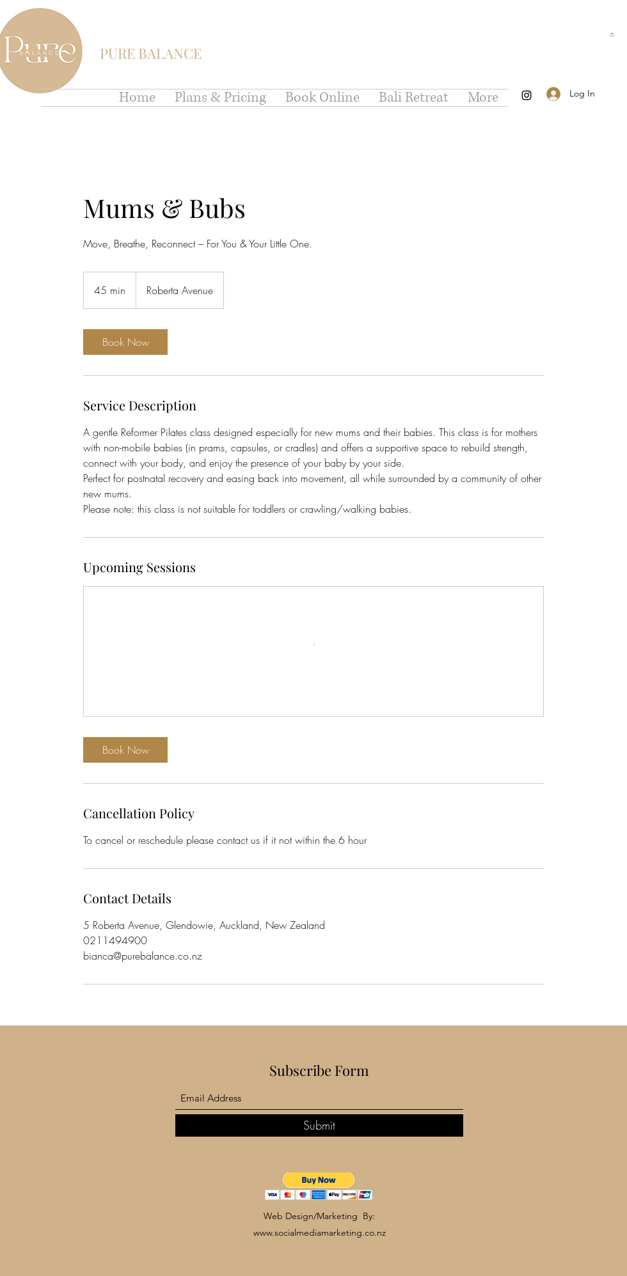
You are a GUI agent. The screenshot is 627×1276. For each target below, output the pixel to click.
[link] (125, 342)
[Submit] (319, 1125)
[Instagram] (526, 95)
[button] (612, 34)
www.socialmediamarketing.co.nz (319, 1232)
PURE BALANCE (151, 53)
